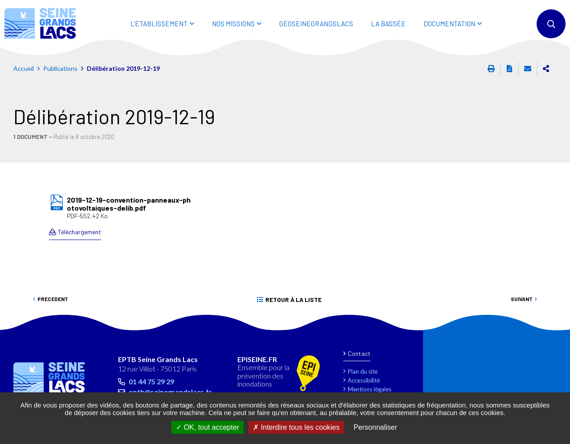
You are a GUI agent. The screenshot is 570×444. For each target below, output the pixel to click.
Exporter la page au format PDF (509, 68)
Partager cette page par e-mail (528, 68)
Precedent (52, 299)
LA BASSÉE (388, 24)
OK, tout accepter (207, 427)
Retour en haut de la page (543, 326)
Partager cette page (546, 68)
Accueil (23, 68)
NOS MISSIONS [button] (233, 24)
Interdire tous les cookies (296, 427)
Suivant (522, 299)
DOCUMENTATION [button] (449, 24)
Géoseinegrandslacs (316, 24)
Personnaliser (375, 427)
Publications (60, 68)
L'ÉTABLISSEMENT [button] (158, 24)
